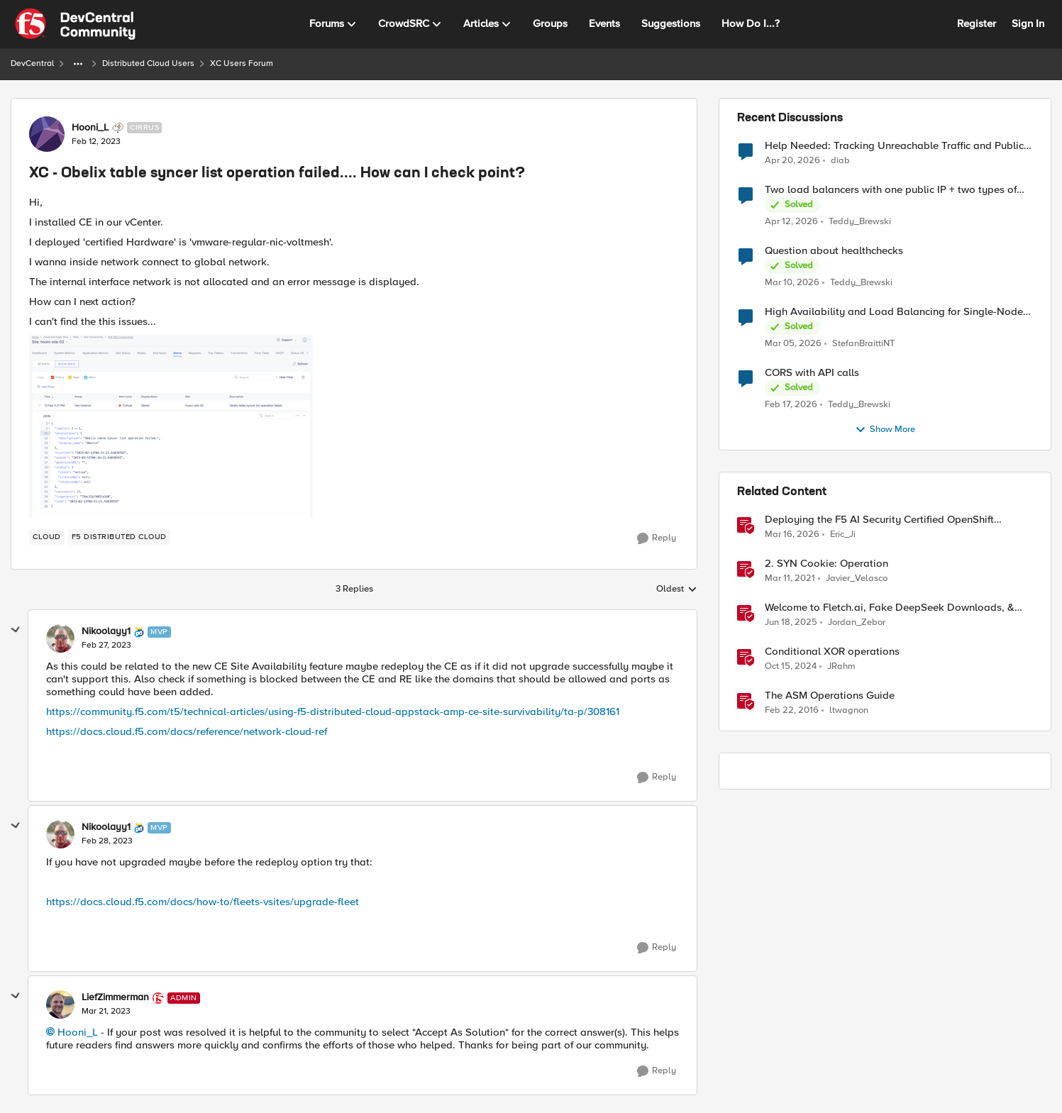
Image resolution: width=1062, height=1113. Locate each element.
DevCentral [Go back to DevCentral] (32, 63)
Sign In (1028, 23)
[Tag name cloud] (47, 537)
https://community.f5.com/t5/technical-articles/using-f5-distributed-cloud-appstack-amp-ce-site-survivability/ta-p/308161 (332, 711)
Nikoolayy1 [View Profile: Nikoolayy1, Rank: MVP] (106, 631)
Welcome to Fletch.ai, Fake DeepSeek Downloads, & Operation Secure (889, 608)
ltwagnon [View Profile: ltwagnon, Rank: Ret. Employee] (848, 710)
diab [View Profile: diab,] (840, 160)
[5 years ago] (790, 579)
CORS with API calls (812, 373)
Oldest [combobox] (676, 589)
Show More (885, 430)
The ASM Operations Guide (830, 696)
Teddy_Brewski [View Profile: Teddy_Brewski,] (860, 221)
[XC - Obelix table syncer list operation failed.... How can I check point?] (106, 645)
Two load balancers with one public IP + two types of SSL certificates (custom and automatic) (891, 190)
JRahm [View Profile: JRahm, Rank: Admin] (841, 666)
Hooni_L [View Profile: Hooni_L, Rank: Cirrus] (90, 127)
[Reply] (656, 538)
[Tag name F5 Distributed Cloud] (119, 537)
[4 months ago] (792, 283)
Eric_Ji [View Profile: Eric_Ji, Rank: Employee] (843, 534)
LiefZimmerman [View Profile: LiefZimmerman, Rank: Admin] (115, 997)
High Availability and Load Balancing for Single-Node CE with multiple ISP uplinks (894, 312)
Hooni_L (77, 1032)
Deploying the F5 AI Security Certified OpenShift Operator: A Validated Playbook (879, 520)
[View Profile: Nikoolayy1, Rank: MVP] (60, 638)
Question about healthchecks (834, 251)
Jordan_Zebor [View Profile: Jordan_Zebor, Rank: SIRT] (856, 622)
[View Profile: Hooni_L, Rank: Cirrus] (47, 134)
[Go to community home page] (75, 24)
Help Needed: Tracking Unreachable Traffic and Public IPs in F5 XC (894, 146)
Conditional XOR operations (832, 652)
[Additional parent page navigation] (78, 64)
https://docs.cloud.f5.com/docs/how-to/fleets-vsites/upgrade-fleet (202, 901)
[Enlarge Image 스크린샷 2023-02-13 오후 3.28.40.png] (171, 427)
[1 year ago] (791, 623)
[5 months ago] (791, 405)
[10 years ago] (792, 710)
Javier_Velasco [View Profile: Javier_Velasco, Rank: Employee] (856, 578)
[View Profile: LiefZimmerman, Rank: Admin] (60, 1004)
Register (976, 23)
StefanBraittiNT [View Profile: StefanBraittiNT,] (863, 343)
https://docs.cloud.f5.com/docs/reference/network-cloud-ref (186, 731)
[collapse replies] (15, 629)
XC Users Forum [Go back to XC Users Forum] (241, 63)
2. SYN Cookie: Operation (826, 564)
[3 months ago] (792, 160)
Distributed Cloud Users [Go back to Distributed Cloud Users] (148, 63)
